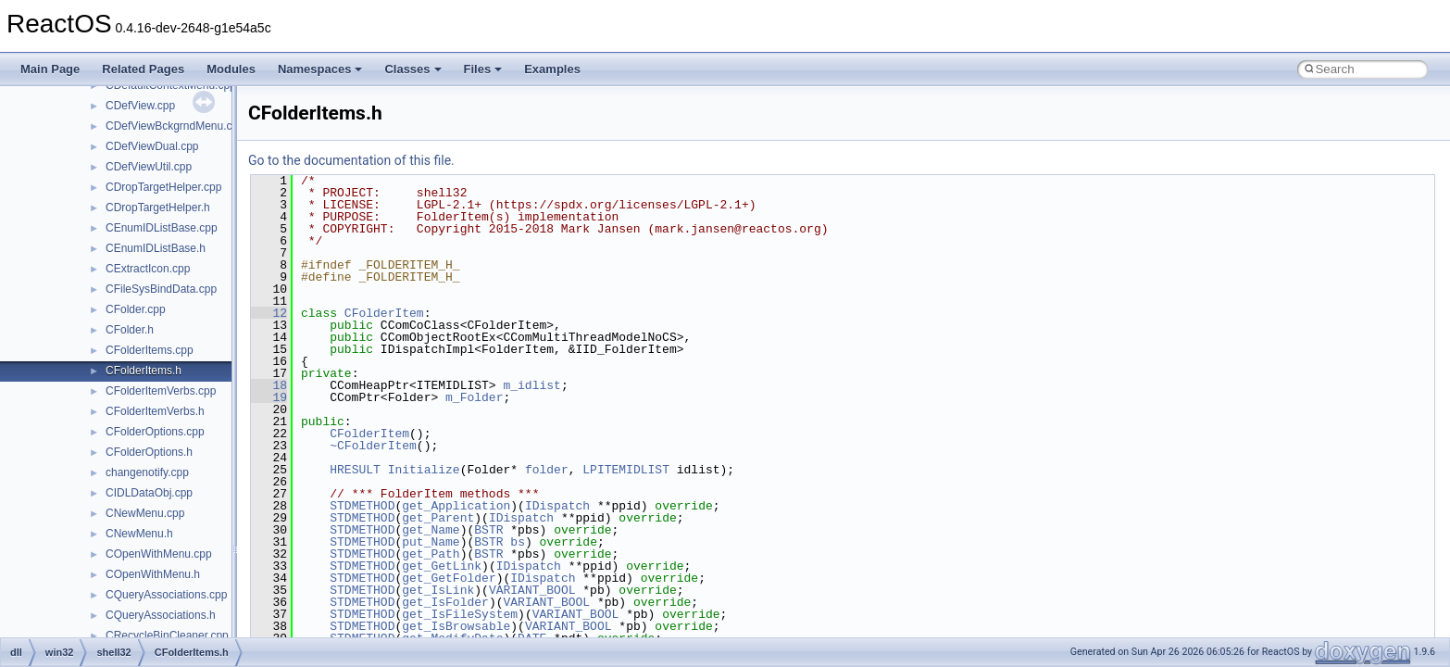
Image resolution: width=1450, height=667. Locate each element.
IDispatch (557, 505)
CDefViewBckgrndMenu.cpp (175, 126)
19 (269, 397)
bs (517, 542)
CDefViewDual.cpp (152, 146)
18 (269, 385)
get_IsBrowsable (456, 626)
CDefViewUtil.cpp (149, 166)
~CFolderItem (373, 445)
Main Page (50, 69)
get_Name (430, 530)
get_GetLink (441, 566)
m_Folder (474, 397)
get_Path (430, 554)
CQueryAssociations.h (161, 615)
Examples (552, 69)
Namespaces (320, 69)
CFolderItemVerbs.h (155, 411)
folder (547, 469)
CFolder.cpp (136, 309)
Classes (412, 69)
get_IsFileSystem (460, 614)
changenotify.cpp (147, 472)
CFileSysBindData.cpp (161, 289)
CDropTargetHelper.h (158, 207)
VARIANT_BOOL (532, 590)
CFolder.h (130, 329)
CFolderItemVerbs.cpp (161, 390)
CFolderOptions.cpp (155, 431)
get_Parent (438, 518)
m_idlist (531, 385)
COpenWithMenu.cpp (159, 553)
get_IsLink (438, 590)
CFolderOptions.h (149, 452)
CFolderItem (384, 313)
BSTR (488, 530)
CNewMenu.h (139, 533)
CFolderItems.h (143, 370)
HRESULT (355, 469)
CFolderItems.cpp (150, 350)
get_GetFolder (448, 578)
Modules (231, 69)
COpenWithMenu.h (153, 574)
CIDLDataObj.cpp (149, 492)
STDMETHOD (362, 505)
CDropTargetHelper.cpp (163, 187)
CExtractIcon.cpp (148, 268)
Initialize (424, 469)
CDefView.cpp (140, 105)
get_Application (456, 505)
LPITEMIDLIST (625, 469)
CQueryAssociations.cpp (166, 594)
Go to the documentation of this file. (351, 160)
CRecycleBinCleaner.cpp (167, 635)
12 (269, 313)
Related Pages (143, 69)
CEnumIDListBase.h (156, 248)
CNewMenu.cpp (145, 513)
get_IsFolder (445, 602)
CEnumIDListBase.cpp (162, 227)
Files (483, 69)
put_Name (430, 542)
